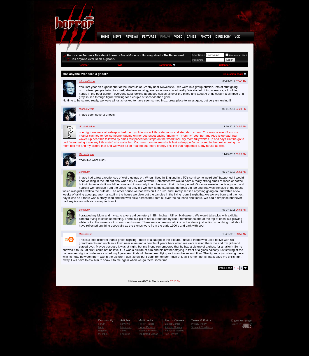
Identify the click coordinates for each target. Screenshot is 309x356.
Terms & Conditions (202, 327)
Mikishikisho (85, 234)
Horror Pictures (146, 327)
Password (197, 59)
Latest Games (172, 323)
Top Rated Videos (148, 334)
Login (101, 327)
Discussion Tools (233, 74)
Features (125, 334)
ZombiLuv (84, 171)
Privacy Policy (199, 323)
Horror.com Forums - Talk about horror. (92, 55)
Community (166, 65)
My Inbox (103, 334)
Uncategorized (151, 55)
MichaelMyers (86, 109)
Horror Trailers (146, 323)
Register (83, 65)
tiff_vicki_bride (87, 126)
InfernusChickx (87, 81)
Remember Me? (236, 55)
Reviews (125, 323)
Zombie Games (173, 327)
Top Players (171, 334)
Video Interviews (147, 330)
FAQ (119, 65)
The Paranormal (174, 55)
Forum (101, 323)
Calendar (224, 65)
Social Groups (130, 55)
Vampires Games (174, 330)
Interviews (126, 327)
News (123, 330)
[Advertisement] (177, 19)
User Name (198, 55)
